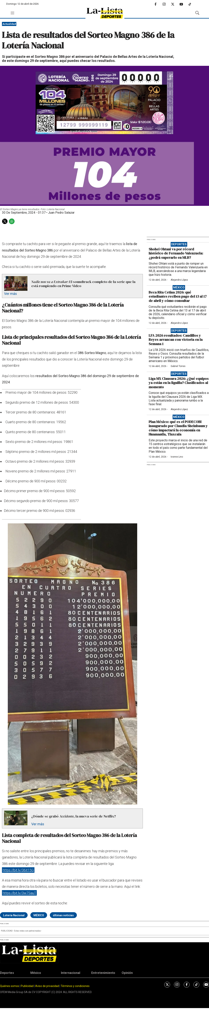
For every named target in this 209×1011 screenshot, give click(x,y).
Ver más (10, 294)
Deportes (179, 244)
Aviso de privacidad (47, 986)
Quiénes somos (9, 986)
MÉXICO (38, 915)
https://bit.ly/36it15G (18, 870)
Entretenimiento (103, 973)
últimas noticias (63, 915)
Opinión (127, 973)
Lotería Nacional (14, 915)
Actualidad (9, 23)
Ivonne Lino (177, 456)
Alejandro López (179, 279)
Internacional (70, 973)
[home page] (104, 13)
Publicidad (27, 986)
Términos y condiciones (75, 986)
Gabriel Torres (178, 366)
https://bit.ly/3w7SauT (19, 893)
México (178, 287)
